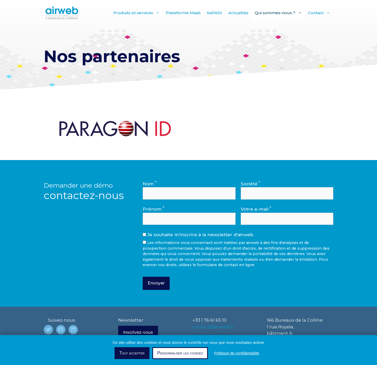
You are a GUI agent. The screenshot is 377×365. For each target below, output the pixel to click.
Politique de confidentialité (236, 353)
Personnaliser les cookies (180, 353)
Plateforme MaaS (183, 12)
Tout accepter (132, 353)
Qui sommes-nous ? (280, 13)
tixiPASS (214, 12)
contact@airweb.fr (213, 326)
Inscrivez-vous (138, 332)
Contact (320, 13)
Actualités (238, 12)
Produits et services (138, 13)
